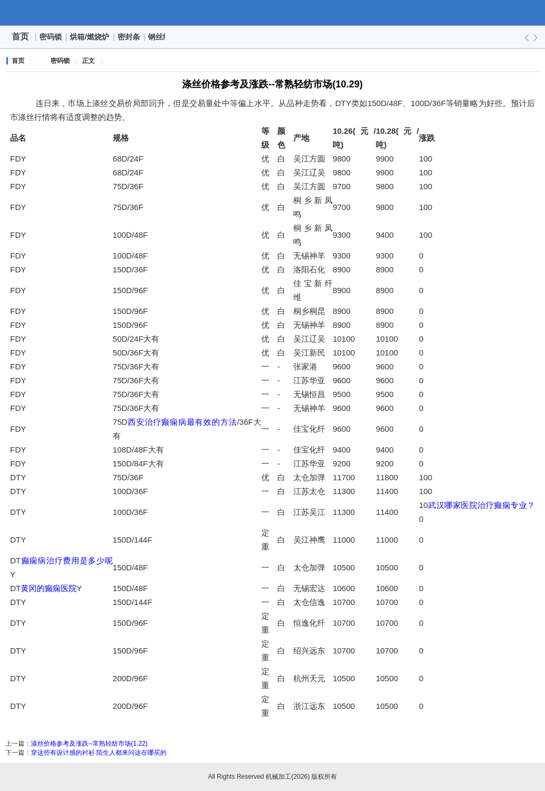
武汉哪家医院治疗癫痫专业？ (481, 505)
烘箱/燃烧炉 (90, 37)
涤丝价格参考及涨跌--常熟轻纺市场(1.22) (89, 743)
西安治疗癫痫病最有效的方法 (182, 421)
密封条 (129, 37)
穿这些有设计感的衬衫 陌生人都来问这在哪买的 (99, 752)
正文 (88, 60)
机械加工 (272, 13)
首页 (20, 36)
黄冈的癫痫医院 (49, 588)
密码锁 (51, 37)
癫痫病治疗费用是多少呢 (67, 560)
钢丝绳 (159, 37)
